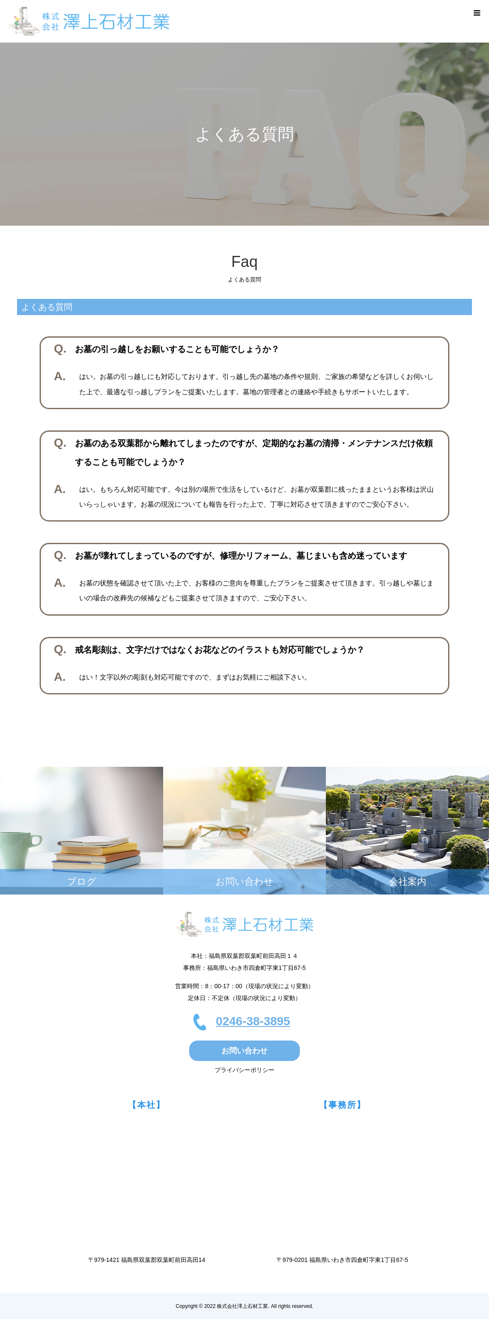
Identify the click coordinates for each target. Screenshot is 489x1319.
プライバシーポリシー (244, 1070)
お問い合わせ (244, 1051)
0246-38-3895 (253, 1021)
